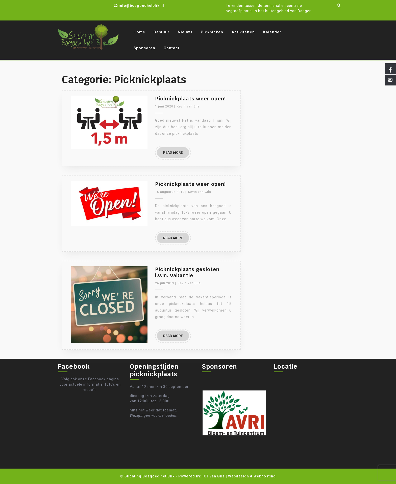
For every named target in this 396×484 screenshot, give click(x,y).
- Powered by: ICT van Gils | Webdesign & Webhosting (226, 476)
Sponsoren (144, 48)
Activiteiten (243, 32)
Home (139, 32)
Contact (172, 48)
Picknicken (212, 32)
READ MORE (173, 152)
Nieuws (185, 32)
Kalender (272, 32)
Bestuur (161, 32)
